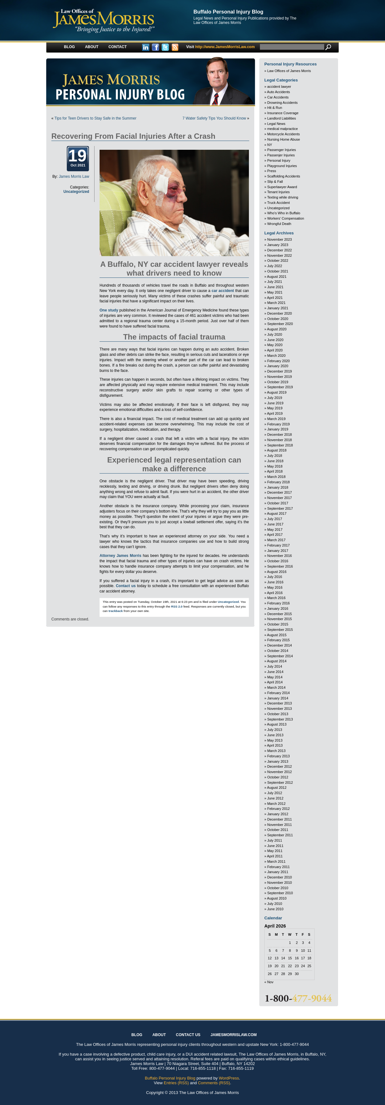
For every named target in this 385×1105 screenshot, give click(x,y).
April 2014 (275, 682)
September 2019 (280, 387)
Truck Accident (278, 203)
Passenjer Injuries (281, 155)
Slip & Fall (275, 181)
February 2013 (278, 756)
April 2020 (275, 350)
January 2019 (277, 429)
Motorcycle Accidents (283, 134)
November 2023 (279, 239)
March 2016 (276, 598)
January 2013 (277, 761)
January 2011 (277, 872)
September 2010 (280, 893)
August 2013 (277, 724)
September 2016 (280, 566)
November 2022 (279, 255)
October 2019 (277, 382)
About (92, 47)
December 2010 (279, 877)
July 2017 (274, 519)
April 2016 (275, 593)
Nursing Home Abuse (283, 139)
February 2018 (278, 482)
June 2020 (275, 340)
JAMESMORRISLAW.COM (233, 1035)
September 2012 (280, 782)
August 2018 (277, 450)
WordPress (229, 1078)
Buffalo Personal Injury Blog (228, 11)
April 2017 (275, 534)
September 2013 (280, 719)
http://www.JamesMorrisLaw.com (220, 47)
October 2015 (277, 624)
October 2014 (277, 651)
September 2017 (280, 508)
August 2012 (277, 787)
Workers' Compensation (285, 218)
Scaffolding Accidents (283, 176)
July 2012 (274, 793)
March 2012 (276, 803)
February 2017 (278, 545)
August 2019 (277, 392)
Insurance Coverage (282, 113)
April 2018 (275, 471)
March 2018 (276, 477)
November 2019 (279, 377)
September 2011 (280, 835)
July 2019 (274, 398)
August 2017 (277, 513)
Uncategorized (76, 191)
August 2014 (277, 661)
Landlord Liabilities (281, 118)
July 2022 (274, 266)
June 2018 (275, 461)
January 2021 (277, 308)
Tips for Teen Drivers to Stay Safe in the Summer (95, 118)
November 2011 (279, 825)
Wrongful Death (279, 224)
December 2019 (279, 371)
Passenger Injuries (281, 150)
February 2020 (278, 361)
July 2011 (274, 840)
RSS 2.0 (176, 606)
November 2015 (279, 619)
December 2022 (279, 250)
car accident (223, 291)
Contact (117, 47)
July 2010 (274, 904)
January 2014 (277, 698)
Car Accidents (278, 97)
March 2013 (276, 751)
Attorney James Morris (120, 555)
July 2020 (274, 334)
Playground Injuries (282, 166)
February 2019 (278, 424)
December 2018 (279, 434)
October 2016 (277, 561)
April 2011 (275, 856)
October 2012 (277, 777)
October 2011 (277, 830)
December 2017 (279, 492)
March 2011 (276, 861)
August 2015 (277, 635)
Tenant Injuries (278, 192)
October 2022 (277, 260)
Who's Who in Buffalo (283, 213)
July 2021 (274, 281)
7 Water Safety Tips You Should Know (214, 118)
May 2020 (274, 345)
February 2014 (278, 693)
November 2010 (279, 882)
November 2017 (279, 498)
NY (269, 145)
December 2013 (279, 703)
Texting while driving (282, 197)
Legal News (276, 124)
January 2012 (277, 814)
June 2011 (275, 846)
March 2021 (276, 303)
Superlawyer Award (282, 187)
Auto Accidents (278, 92)
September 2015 (280, 629)
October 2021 (277, 271)
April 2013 (275, 745)
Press (271, 171)
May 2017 (274, 529)
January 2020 (277, 366)
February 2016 (278, 603)
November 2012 (279, 772)
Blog (69, 47)
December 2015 (279, 614)
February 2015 (278, 640)
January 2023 (277, 245)
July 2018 (274, 455)
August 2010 (277, 898)
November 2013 (279, 708)
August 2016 (277, 572)
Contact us (126, 586)
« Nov (268, 982)
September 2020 (280, 324)
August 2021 (277, 276)
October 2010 (277, 888)
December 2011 (279, 819)
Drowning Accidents (282, 102)
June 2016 (275, 582)
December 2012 (279, 766)
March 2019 (276, 419)
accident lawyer (279, 86)
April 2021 (275, 298)
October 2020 (277, 319)
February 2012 (278, 809)
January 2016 (277, 608)
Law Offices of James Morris (289, 71)
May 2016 (274, 587)
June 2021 (275, 287)
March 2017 (276, 540)
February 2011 (278, 867)
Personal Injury (278, 160)
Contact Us (188, 1035)
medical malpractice (282, 129)
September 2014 (280, 656)
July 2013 (274, 730)
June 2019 (275, 403)
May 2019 (274, 408)
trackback (115, 611)
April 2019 (275, 413)
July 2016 (274, 577)
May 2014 (274, 677)
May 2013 (274, 740)
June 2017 (275, 524)
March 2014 (276, 687)
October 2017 (277, 503)
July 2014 (274, 666)
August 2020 (277, 329)
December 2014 (279, 645)
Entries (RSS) (176, 1082)
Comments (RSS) (214, 1082)
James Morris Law (74, 176)
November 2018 (279, 440)
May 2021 (274, 292)
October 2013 (277, 714)
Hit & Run (274, 107)
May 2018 (274, 466)
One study (109, 310)
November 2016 (279, 556)
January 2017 (277, 550)
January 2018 (277, 487)
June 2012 (275, 798)
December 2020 (279, 313)
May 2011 (274, 851)
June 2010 (275, 909)
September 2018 (280, 445)
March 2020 (276, 355)
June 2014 (275, 672)
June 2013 (275, 735)
